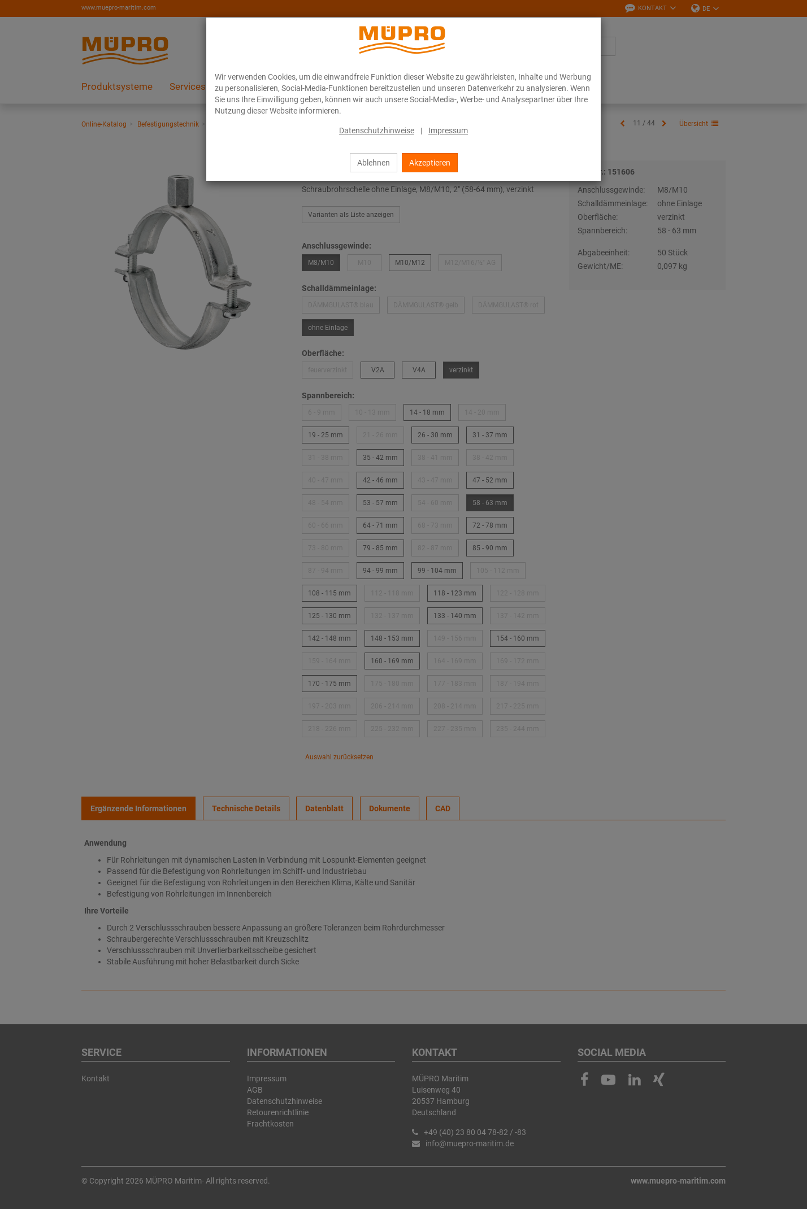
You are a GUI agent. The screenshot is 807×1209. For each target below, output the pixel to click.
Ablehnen (373, 162)
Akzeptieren (429, 162)
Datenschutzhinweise (376, 130)
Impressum (448, 130)
